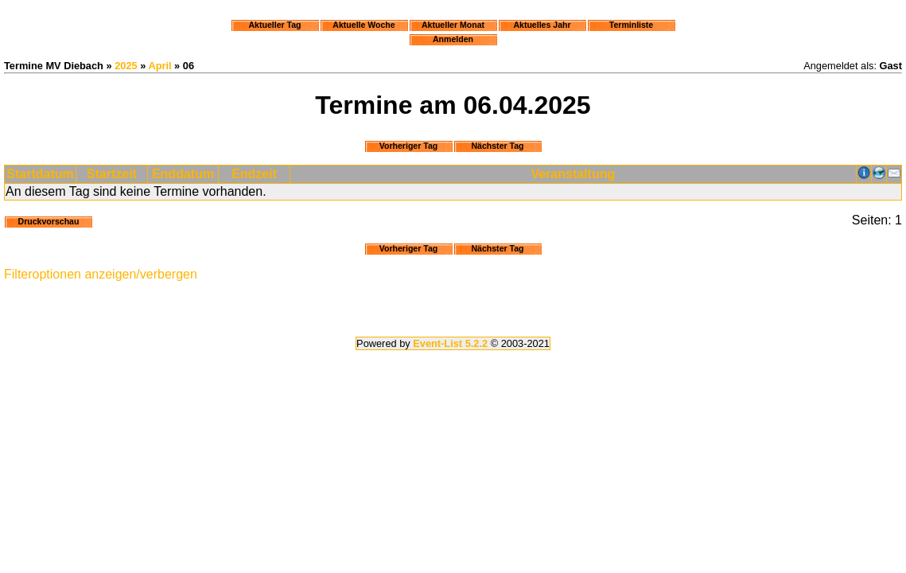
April (159, 66)
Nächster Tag (497, 145)
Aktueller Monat (453, 24)
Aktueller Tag (274, 24)
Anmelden (453, 39)
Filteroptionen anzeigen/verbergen (100, 274)
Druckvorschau (49, 221)
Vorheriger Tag (408, 145)
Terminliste (631, 24)
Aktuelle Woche (363, 24)
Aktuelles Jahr (541, 24)
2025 (126, 66)
